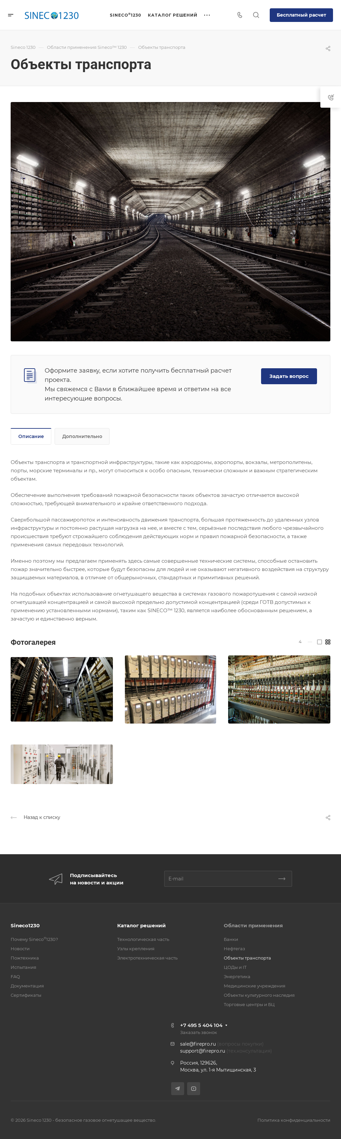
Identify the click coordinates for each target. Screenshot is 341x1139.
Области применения (253, 925)
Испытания (23, 967)
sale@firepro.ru (198, 1044)
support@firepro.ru (202, 1051)
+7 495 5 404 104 (201, 1025)
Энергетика (237, 976)
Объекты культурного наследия (259, 995)
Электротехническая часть (147, 958)
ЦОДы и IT (235, 967)
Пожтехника (25, 958)
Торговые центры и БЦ (249, 1004)
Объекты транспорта (247, 958)
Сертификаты (26, 995)
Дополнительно (82, 436)
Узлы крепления (136, 948)
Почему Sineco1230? (34, 939)
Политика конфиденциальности (293, 1120)
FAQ (15, 976)
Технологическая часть (143, 939)
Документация (27, 985)
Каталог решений (141, 925)
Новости (20, 948)
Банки (231, 939)
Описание (31, 436)
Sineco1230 (25, 925)
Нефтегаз (234, 948)
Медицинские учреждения (254, 985)
